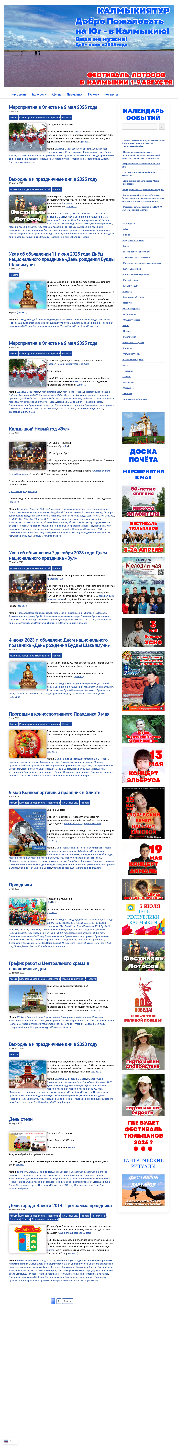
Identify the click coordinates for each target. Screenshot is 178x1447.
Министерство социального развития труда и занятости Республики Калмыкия (50, 1092)
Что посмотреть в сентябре (75, 1280)
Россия (68, 1098)
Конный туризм (130, 280)
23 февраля (97, 213)
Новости (66, 117)
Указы (56, 326)
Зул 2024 (23, 518)
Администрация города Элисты (74, 1232)
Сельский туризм (131, 354)
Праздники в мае (54, 155)
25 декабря (55, 508)
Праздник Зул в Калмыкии (95, 616)
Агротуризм (129, 223)
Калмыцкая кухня (132, 269)
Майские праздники (101, 223)
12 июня (66, 213)
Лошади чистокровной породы (77, 762)
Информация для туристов (55, 322)
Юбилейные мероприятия (51, 946)
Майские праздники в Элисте (98, 398)
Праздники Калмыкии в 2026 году (81, 155)
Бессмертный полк (81, 148)
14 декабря (23, 508)
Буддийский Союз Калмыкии (65, 512)
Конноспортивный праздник (23, 762)
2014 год (41, 1260)
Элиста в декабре (78, 622)
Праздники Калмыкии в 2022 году (55, 1185)
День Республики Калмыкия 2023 (94, 1082)
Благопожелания (100, 508)
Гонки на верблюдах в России (77, 758)
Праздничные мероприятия (54, 158)
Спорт (126, 365)
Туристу (93, 94)
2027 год (85, 213)
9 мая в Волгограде (50, 391)
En (66, 446)
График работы (52, 1017)
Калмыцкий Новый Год (46, 522)
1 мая (58, 213)
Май (23, 398)
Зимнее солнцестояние (48, 515)
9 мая (68, 148)
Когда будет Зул (85, 522)
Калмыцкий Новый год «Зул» (39, 429)
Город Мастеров (51, 1267)
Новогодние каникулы (75, 233)
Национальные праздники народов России (40, 233)
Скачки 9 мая (26, 408)
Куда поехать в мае (80, 223)
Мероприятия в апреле (70, 1175)
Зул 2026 (44, 518)
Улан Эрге (73, 1147)
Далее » (67, 1301)
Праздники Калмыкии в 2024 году (26, 532)
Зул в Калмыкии (58, 518)
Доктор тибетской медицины (76, 1017)
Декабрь (108, 512)
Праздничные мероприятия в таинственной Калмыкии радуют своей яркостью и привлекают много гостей (141, 155)
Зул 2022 (109, 515)
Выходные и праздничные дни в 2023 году (53, 1044)
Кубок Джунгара (66, 395)
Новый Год (87, 525)
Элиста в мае (28, 411)
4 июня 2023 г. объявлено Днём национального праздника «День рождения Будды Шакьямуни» (59, 642)
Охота (126, 325)
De (53, 902)
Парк (82, 1270)
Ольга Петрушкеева (67, 1270)
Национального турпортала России (82, 823)
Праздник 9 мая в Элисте (30, 155)
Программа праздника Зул (23, 491)
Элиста (78, 131)
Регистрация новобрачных (35, 1280)
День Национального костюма (72, 922)
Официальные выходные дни (85, 322)
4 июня (68, 683)
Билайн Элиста (80, 1263)
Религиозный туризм (133, 342)
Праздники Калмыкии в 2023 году (89, 529)
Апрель (32, 1171)
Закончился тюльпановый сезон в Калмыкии (139, 174)
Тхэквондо (14, 411)
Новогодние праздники (67, 1095)
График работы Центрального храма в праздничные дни (49, 966)
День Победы (99, 148)
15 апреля (22, 1171)
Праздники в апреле (26, 1185)
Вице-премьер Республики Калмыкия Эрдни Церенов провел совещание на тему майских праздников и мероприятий (143, 198)
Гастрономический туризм (136, 251)
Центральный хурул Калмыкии (46, 1027)
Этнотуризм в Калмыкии (45, 1219)
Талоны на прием (65, 1023)
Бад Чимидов (56, 1263)
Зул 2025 (34, 518)
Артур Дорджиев (39, 1263)
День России (78, 220)
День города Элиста (86, 1267)
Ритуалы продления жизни (48, 535)
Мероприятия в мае (93, 152)
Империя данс (105, 1267)
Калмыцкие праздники (21, 522)
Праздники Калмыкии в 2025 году (62, 532)
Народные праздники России (36, 230)
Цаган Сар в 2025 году (81, 942)
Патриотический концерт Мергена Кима (68, 363)
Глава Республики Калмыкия (98, 686)
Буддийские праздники (85, 683)
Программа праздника (102, 772)
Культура (127, 291)
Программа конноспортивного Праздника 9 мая (59, 714)
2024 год (34, 508)
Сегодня (50, 1023)
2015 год (51, 1260)
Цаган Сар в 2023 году (49, 1102)
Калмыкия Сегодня (19, 1020)
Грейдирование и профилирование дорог (143, 189)
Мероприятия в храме (57, 1020)
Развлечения (98, 1215)
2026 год (59, 148)
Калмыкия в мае (55, 152)
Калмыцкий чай (67, 522)
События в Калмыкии (45, 408)
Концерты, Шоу (70, 802)
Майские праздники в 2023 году (37, 765)
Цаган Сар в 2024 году (57, 942)
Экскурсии (38, 94)
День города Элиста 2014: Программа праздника (60, 1205)
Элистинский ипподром (78, 775)
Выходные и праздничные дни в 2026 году (53, 179)
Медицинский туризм (73, 978)
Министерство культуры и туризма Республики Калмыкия (60, 861)
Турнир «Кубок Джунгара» (89, 408)
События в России (79, 236)
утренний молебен (84, 1023)
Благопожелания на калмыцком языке (29, 512)
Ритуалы (127, 348)
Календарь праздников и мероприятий (39, 117)
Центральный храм (19, 1027)
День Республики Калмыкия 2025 (82, 926)
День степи (21, 1119)
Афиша (56, 94)
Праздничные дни (59, 236)
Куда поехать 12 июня (97, 220)
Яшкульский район (19, 1188)
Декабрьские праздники (22, 515)
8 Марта (61, 216)
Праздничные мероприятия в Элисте (89, 158)
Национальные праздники (66, 230)
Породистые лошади (33, 768)
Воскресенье (66, 1171)
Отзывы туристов (131, 320)
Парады (52, 401)
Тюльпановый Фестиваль (91, 939)
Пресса (127, 331)
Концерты (51, 1270)
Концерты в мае (73, 152)
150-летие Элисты (26, 1260)
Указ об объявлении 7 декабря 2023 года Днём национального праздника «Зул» (58, 555)
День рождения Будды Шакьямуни (92, 319)
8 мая (30, 391)
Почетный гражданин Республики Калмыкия (60, 1273)
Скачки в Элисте (32, 775)
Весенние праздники (48, 1171)
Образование (129, 314)
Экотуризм (128, 388)
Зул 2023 (13, 518)
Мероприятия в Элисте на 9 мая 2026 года (53, 107)
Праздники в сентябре (96, 1273)
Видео (126, 246)
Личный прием (37, 1020)
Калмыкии (67, 203)
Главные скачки (70, 847)
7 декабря (22, 612)
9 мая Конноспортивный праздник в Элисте (54, 792)
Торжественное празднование (61, 939)
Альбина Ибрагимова (101, 1260)
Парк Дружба (93, 1270)
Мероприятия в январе (82, 1020)
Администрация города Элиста (72, 1260)
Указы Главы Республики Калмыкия (79, 326)
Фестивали (128, 382)
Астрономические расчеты (76, 508)
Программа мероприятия (22, 162)
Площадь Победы (26, 1273)
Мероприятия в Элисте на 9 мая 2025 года (53, 343)
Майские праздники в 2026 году (25, 226)
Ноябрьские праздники (92, 1095)
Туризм (26, 1219)
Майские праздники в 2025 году (65, 398)
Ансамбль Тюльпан (19, 1263)
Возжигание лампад (92, 512)
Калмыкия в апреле (96, 1171)
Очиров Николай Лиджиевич (78, 1181)
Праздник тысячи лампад (34, 529)
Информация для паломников (24, 322)
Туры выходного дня (84, 1098)
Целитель (100, 1023)
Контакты (111, 94)
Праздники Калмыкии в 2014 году (26, 1277)
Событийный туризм (133, 359)
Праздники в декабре (60, 529)
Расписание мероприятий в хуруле (27, 1023)
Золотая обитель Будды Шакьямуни (80, 515)
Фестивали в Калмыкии (21, 942)
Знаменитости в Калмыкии (136, 257)
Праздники (74, 94)
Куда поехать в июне (58, 223)
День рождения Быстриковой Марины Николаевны (141, 182)
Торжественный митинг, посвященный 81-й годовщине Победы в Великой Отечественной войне (143, 143)
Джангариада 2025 (28, 395)
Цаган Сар (40, 942)
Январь (66, 1102)
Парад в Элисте (38, 401)
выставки (37, 1267)
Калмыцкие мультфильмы (136, 274)
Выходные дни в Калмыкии (87, 216)
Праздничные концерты (26, 158)
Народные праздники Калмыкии (36, 525)
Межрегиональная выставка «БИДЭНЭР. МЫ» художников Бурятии (143, 208)
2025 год (21, 319)
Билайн (67, 1263)
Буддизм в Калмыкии (133, 240)
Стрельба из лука (66, 408)
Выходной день (35, 319)
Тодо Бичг (38, 939)
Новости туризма (131, 308)
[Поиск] (162, 126)
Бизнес (126, 235)
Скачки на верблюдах (53, 775)
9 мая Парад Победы (72, 391)
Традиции (15, 1219)
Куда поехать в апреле (46, 1175)
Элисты (51, 1249)
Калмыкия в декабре (91, 518)
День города (67, 1267)
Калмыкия (18, 94)
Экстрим (127, 393)
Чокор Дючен (21, 946)
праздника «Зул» (55, 578)
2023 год (59, 683)
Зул (102, 515)
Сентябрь (55, 1280)
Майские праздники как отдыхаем (61, 226)
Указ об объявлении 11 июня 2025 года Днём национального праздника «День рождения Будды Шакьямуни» (62, 259)
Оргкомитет (15, 768)
